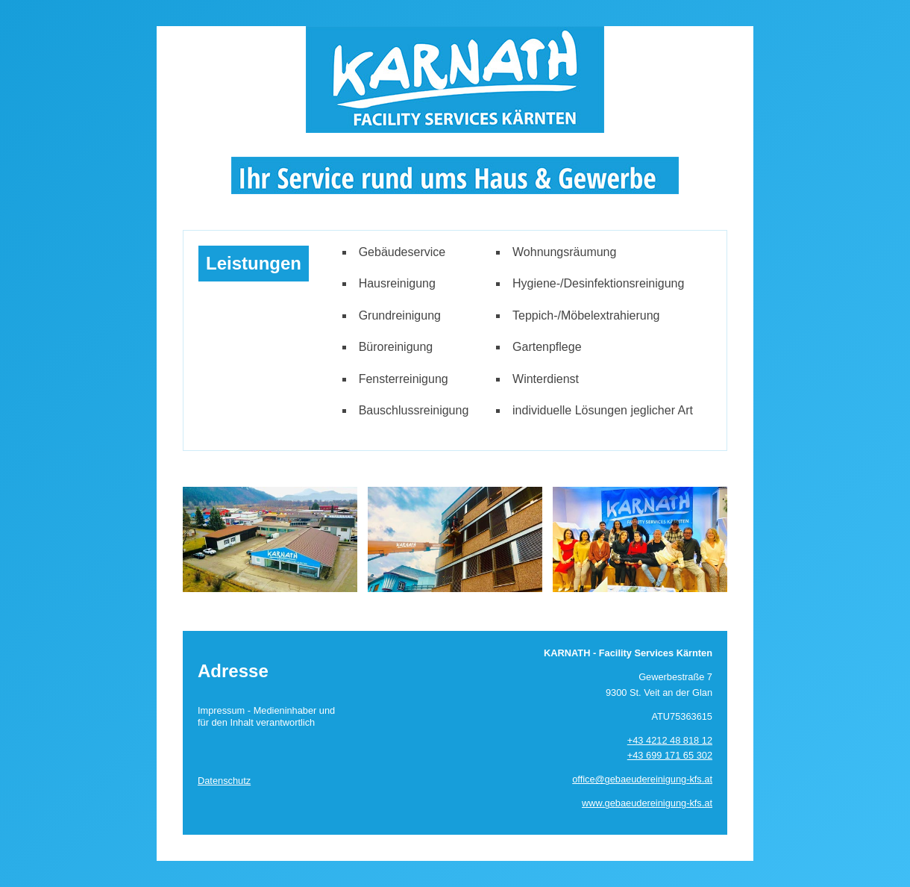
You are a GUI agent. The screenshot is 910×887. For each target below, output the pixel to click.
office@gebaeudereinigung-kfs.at (642, 779)
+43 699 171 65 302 (669, 755)
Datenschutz (224, 780)
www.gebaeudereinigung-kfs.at (647, 803)
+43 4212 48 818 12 (669, 740)
